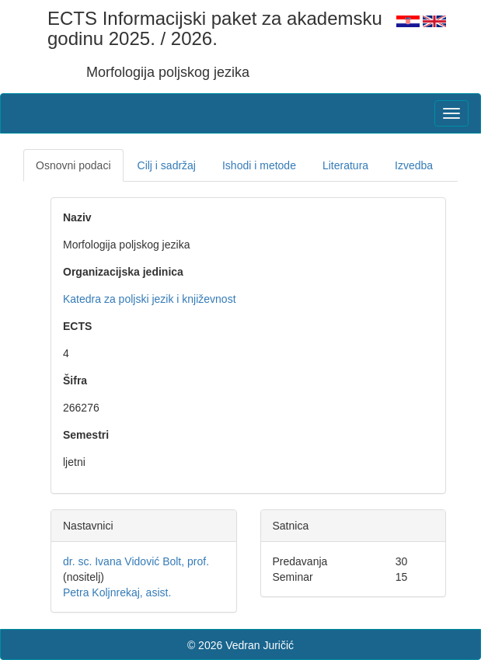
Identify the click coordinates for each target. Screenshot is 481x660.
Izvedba (414, 165)
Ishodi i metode (259, 165)
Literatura (345, 165)
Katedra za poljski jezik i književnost (149, 299)
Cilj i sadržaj (167, 165)
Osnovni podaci (73, 165)
